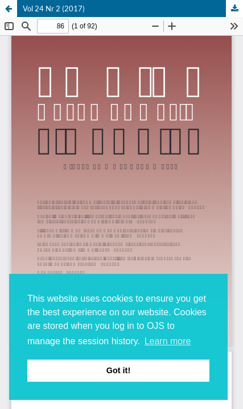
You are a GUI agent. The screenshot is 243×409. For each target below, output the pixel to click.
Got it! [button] (118, 370)
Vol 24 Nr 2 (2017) (54, 8)
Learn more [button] (168, 341)
